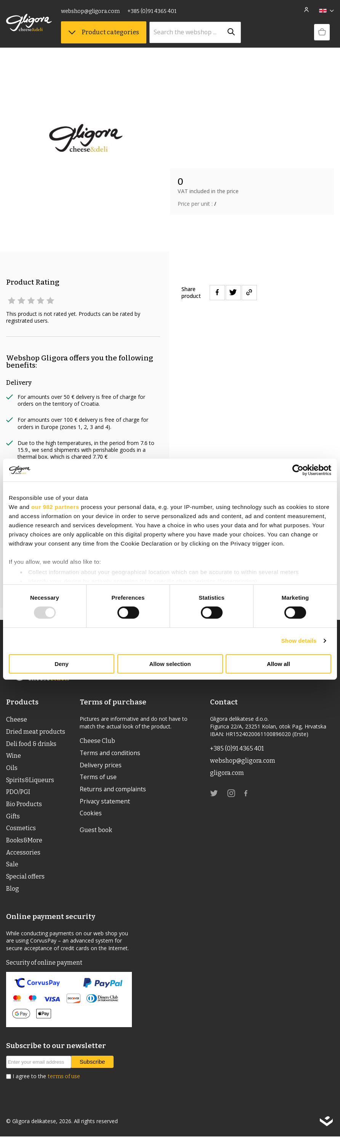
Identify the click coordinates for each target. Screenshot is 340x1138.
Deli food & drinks (31, 743)
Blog (12, 890)
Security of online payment (44, 964)
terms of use (64, 1078)
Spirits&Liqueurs (30, 780)
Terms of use (98, 777)
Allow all (278, 664)
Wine (13, 756)
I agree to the (46, 1077)
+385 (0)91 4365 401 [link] (151, 11)
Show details (299, 640)
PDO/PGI (18, 792)
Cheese (16, 719)
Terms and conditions (110, 753)
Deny (62, 664)
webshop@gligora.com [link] (90, 11)
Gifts (13, 817)
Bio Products (24, 804)
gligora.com (227, 772)
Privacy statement (105, 801)
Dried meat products (35, 731)
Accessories (23, 853)
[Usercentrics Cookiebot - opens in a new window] (298, 469)
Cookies (91, 814)
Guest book (96, 830)
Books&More (24, 841)
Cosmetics (21, 829)
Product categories (103, 32)
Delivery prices (101, 765)
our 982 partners (55, 506)
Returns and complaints (113, 789)
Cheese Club (97, 740)
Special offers (25, 878)
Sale (12, 865)
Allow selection (170, 664)
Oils (12, 768)
